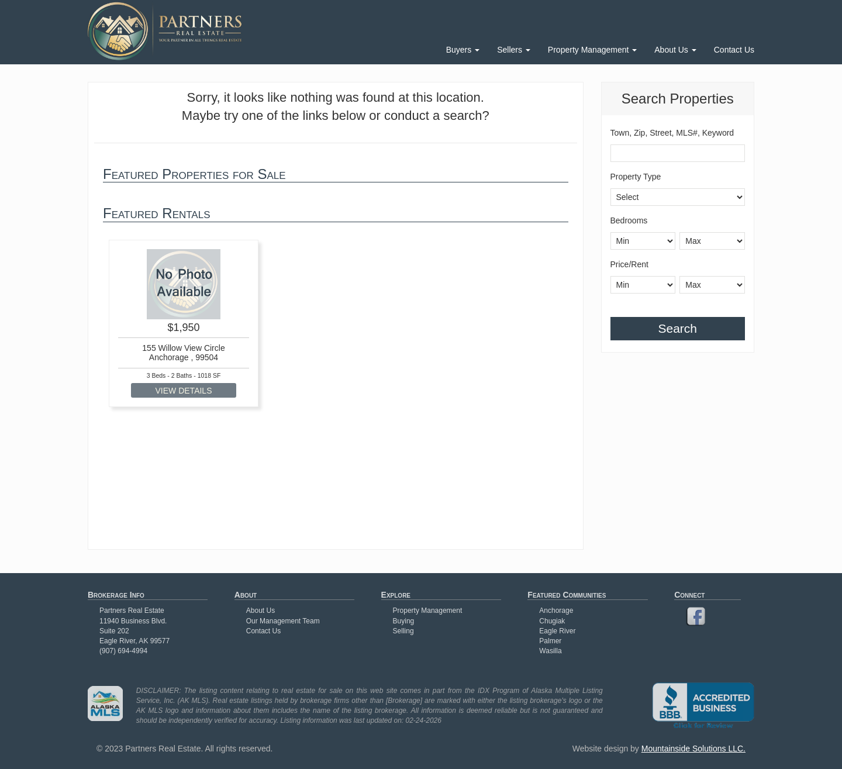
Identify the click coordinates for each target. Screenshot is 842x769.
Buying (404, 621)
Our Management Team (283, 621)
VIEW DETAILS (184, 390)
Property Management (592, 49)
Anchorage (556, 610)
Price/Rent (629, 264)
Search (677, 328)
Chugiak (552, 621)
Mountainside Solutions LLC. (693, 748)
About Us (675, 49)
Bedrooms (629, 220)
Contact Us (734, 49)
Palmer (550, 641)
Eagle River (557, 631)
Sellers (513, 49)
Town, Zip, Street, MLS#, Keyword (672, 132)
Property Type (635, 176)
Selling (403, 631)
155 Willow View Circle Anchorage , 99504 (183, 352)
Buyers (462, 49)
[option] (183, 324)
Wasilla (550, 651)
